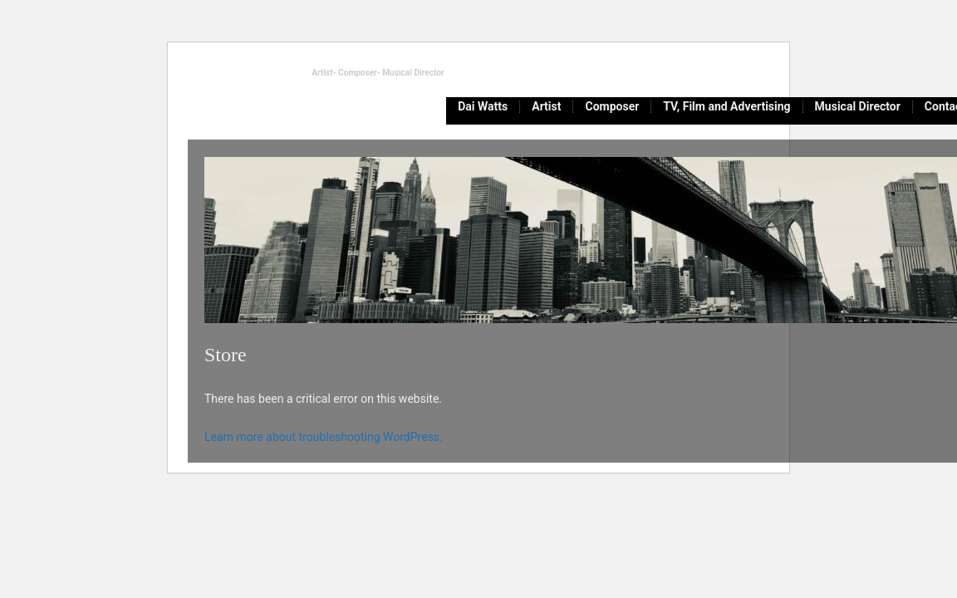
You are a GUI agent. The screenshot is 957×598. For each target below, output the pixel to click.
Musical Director (858, 106)
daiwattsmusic (235, 72)
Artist (546, 106)
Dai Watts (483, 106)
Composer (612, 106)
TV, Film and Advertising (726, 106)
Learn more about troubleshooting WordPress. (323, 437)
